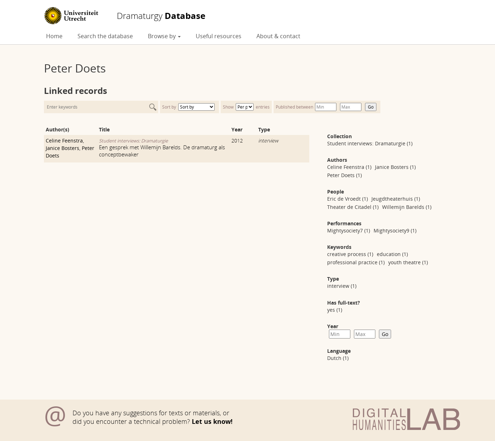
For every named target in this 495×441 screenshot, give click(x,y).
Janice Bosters (62, 148)
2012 (237, 140)
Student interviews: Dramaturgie (133, 140)
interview (268, 140)
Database (161, 15)
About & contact (278, 36)
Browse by (164, 36)
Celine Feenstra (64, 140)
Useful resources (218, 36)
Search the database (105, 36)
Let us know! (212, 421)
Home (54, 36)
